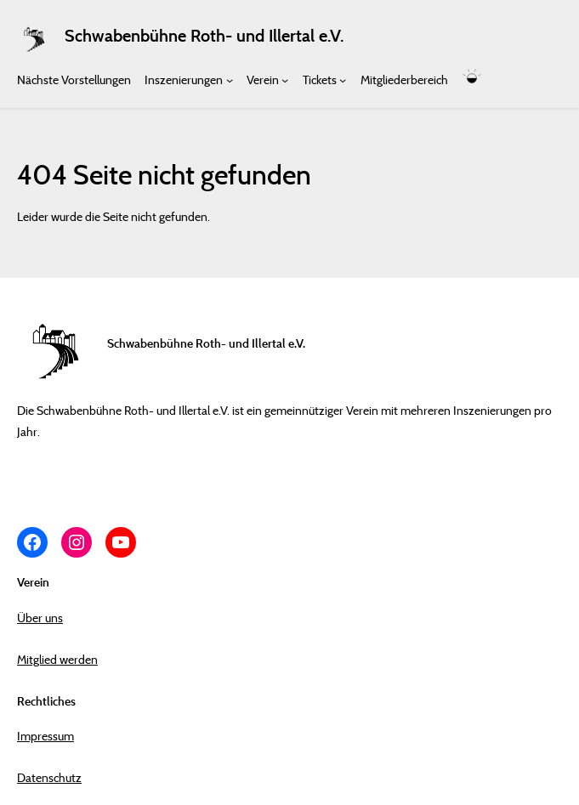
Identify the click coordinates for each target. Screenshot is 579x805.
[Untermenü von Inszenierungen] (229, 79)
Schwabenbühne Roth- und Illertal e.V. (204, 36)
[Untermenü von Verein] (284, 79)
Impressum (45, 735)
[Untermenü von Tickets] (342, 79)
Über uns (40, 617)
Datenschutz (49, 777)
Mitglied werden (57, 659)
